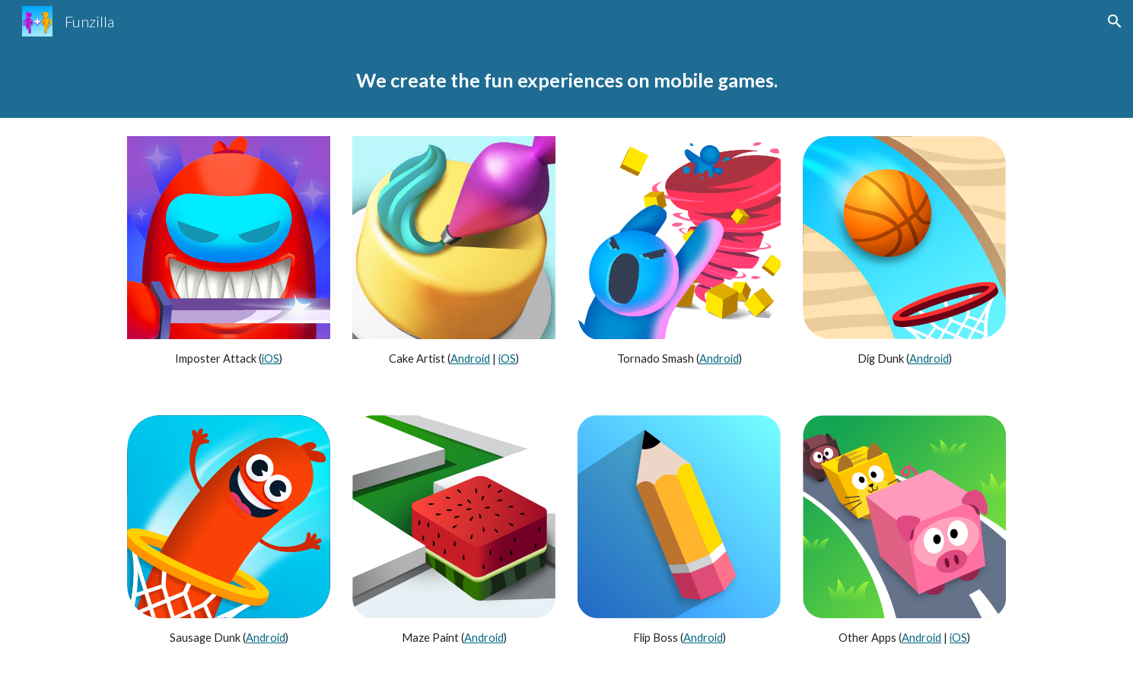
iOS (270, 358)
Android (470, 358)
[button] (1114, 21)
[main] (566, 80)
